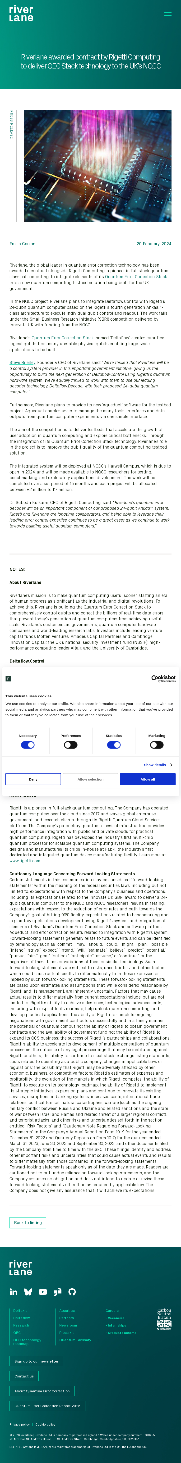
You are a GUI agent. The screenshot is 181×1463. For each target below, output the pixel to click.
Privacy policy (19, 1424)
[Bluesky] (28, 1292)
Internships (117, 1325)
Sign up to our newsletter (36, 1361)
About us (67, 1310)
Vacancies (116, 1318)
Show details (155, 765)
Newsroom (68, 1325)
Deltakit (20, 1310)
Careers (112, 1310)
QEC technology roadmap (27, 1341)
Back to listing (28, 1222)
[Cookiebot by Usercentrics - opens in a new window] (155, 678)
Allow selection (90, 779)
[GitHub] (72, 1292)
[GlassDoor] (58, 1292)
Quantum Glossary (75, 1339)
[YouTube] (43, 1292)
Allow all (148, 779)
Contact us (24, 1376)
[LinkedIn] (13, 1291)
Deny (33, 779)
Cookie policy (45, 1424)
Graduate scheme (122, 1332)
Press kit (66, 1332)
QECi (17, 1332)
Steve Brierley (22, 362)
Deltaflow (21, 1317)
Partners (66, 1317)
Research (21, 1325)
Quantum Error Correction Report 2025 (47, 1405)
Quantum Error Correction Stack (136, 276)
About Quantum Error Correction (42, 1391)
